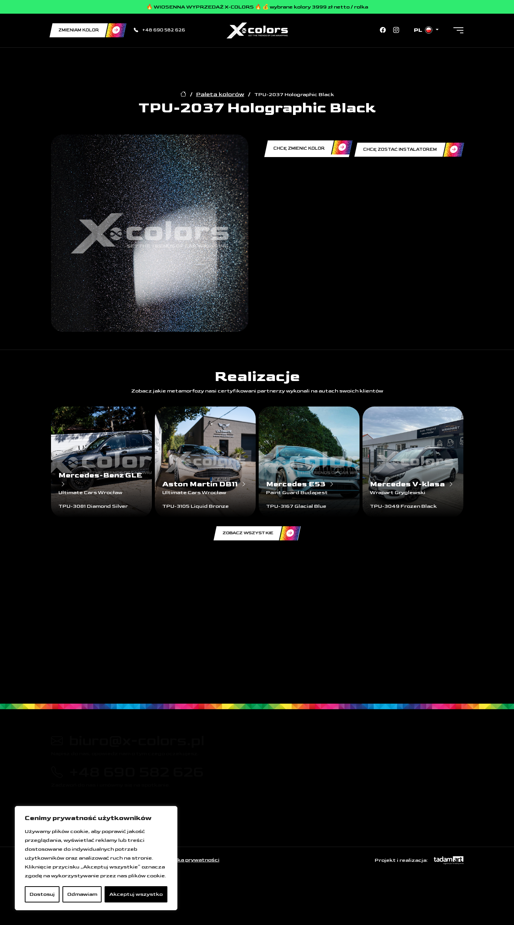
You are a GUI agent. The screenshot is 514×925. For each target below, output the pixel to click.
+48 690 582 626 (159, 30)
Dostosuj (42, 894)
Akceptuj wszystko (136, 894)
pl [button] (424, 30)
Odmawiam (82, 894)
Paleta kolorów (220, 94)
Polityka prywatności (190, 860)
